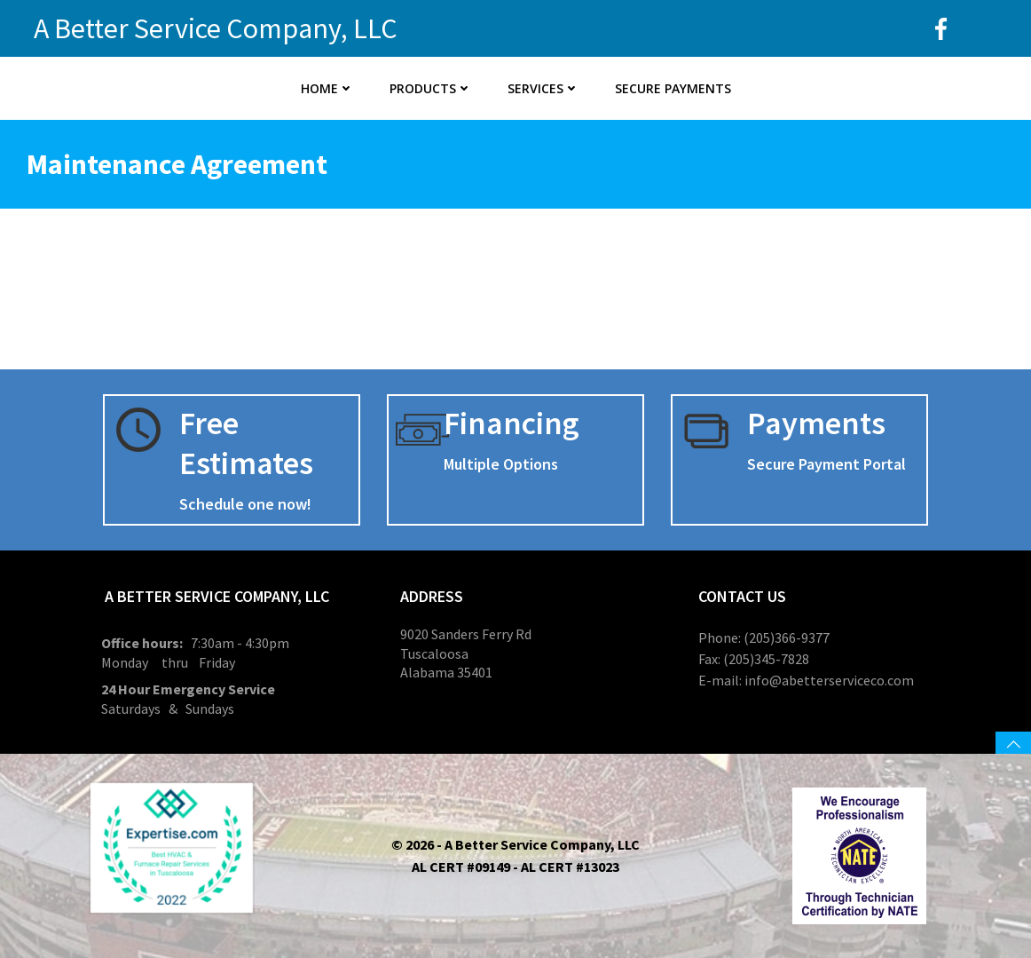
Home (327, 88)
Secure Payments (673, 88)
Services (543, 88)
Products (431, 88)
